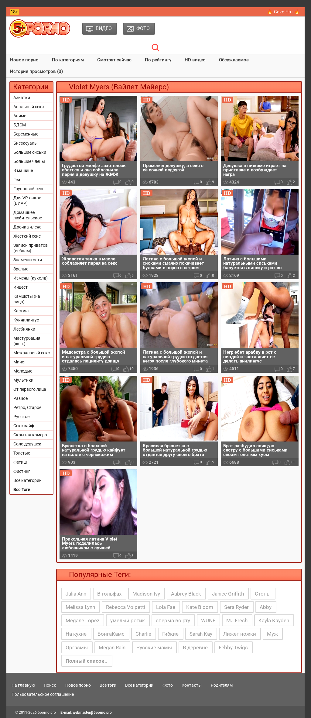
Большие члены (29, 161)
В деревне (195, 647)
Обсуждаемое (234, 60)
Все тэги (108, 685)
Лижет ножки (239, 634)
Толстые (21, 453)
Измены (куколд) (30, 278)
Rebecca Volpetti (125, 607)
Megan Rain (112, 647)
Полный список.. (87, 661)
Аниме (19, 115)
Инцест (20, 287)
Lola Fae (165, 607)
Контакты (192, 685)
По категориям (68, 60)
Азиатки (21, 97)
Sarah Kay (201, 634)
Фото (167, 685)
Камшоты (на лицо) (26, 299)
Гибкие (170, 634)
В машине (23, 170)
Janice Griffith (228, 594)
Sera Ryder (236, 607)
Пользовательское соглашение (43, 694)
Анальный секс (28, 106)
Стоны (263, 594)
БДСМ (19, 124)
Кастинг (21, 310)
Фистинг (21, 471)
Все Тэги (21, 489)
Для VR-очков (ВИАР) (27, 200)
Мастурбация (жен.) (26, 341)
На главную (23, 685)
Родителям (222, 685)
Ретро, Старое (27, 407)
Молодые (22, 371)
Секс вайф (23, 425)
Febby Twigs (233, 647)
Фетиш (20, 462)
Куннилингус (26, 320)
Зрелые (20, 268)
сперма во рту (173, 620)
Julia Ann (76, 594)
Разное (20, 398)
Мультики (23, 380)
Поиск (50, 685)
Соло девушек (27, 443)
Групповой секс (28, 188)
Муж (272, 634)
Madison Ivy (146, 594)
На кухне (76, 634)
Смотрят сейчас (114, 60)
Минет (19, 361)
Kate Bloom (199, 607)
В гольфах (109, 594)
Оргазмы (77, 647)
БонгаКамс (111, 634)
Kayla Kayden (273, 620)
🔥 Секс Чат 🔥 (283, 12)
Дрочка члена (27, 227)
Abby (266, 607)
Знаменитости (27, 259)
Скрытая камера (30, 434)
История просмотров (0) (36, 71)
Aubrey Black (186, 594)
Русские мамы (154, 647)
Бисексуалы (25, 143)
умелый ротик (127, 620)
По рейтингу (158, 60)
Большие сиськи (29, 152)
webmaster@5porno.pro (92, 712)
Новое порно (24, 60)
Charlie (143, 634)
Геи (16, 179)
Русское (21, 416)
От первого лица (29, 389)
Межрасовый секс (31, 352)
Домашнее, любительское (27, 215)
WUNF (208, 620)
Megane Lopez (82, 620)
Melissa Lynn (80, 607)
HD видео (195, 60)
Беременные (25, 134)
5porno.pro (47, 712)
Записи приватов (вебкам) (30, 248)
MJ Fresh (237, 620)
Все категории (27, 480)
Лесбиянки (24, 329)
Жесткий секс (27, 236)
